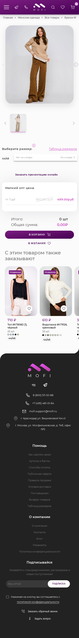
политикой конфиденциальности (38, 601)
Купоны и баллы (39, 460)
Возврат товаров (39, 499)
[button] (76, 65)
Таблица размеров (63, 149)
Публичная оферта (39, 473)
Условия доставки (39, 486)
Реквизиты (39, 545)
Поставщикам (39, 493)
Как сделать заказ (39, 454)
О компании (39, 525)
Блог (39, 538)
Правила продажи (39, 480)
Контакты (40, 532)
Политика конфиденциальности (39, 551)
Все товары (52, 17)
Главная (8, 17)
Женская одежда (29, 17)
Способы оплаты (39, 467)
